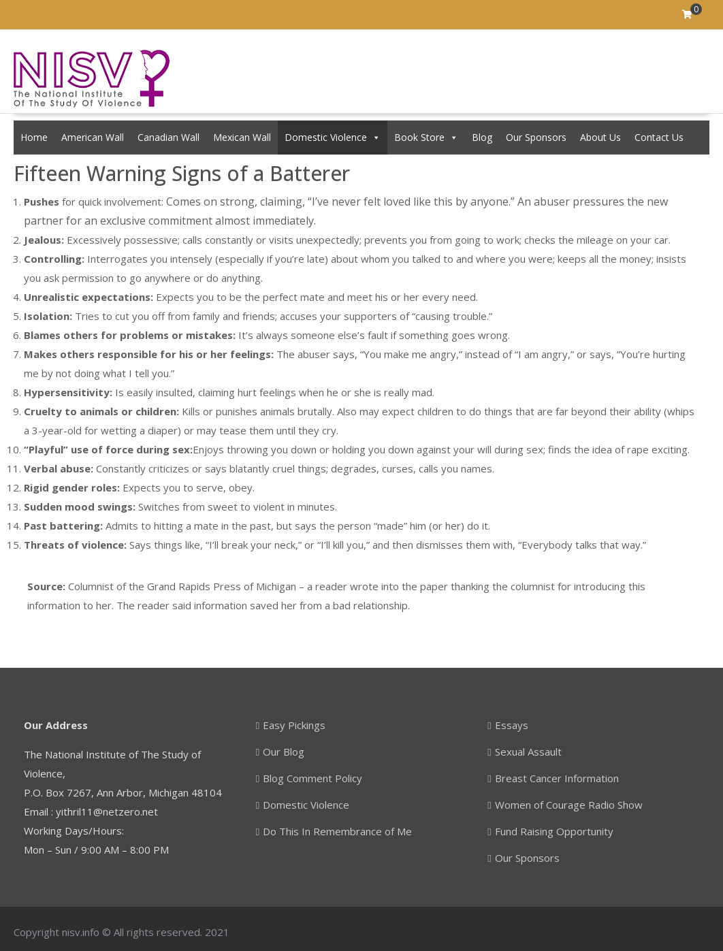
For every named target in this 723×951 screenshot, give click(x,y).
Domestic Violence (333, 137)
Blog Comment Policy (312, 778)
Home (34, 137)
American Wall (92, 137)
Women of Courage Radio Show (569, 804)
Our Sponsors (536, 137)
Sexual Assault (528, 751)
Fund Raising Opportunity (554, 831)
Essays (511, 725)
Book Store (426, 137)
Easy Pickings (294, 725)
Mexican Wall (242, 137)
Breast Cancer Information (557, 778)
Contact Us (659, 137)
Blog (482, 137)
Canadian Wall (168, 137)
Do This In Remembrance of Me (337, 831)
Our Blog (283, 751)
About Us (600, 137)
